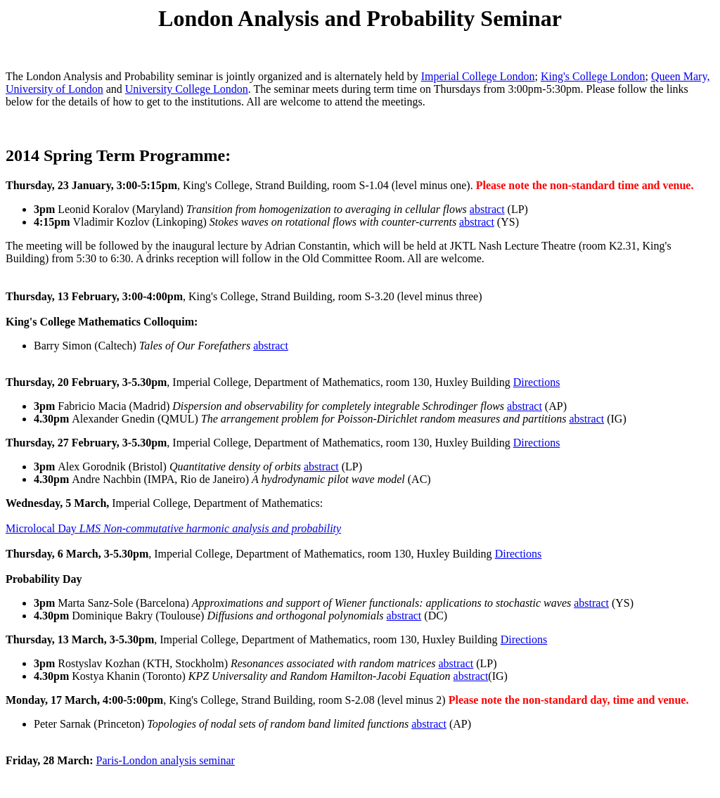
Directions (536, 382)
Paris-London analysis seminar (165, 760)
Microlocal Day (173, 528)
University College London (186, 89)
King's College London (593, 76)
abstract (487, 209)
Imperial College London (478, 76)
